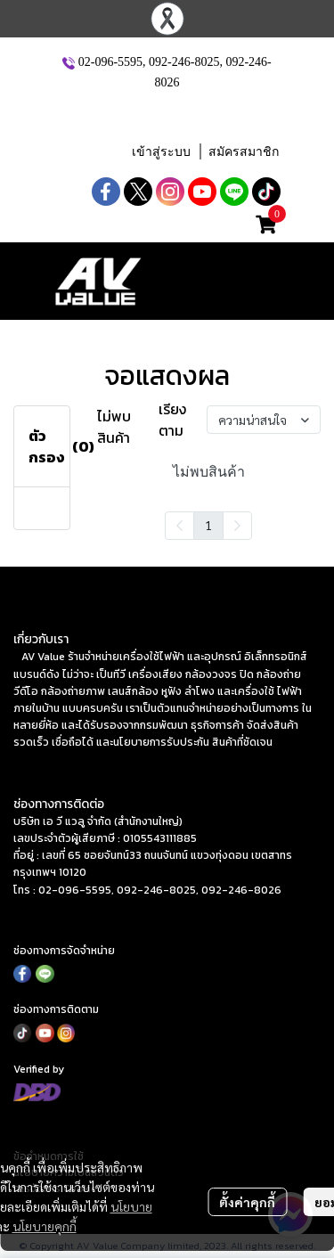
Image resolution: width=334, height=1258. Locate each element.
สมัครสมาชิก (243, 152)
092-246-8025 (184, 62)
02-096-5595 (110, 62)
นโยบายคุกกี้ (44, 1226)
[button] (169, 115)
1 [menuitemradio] (208, 525)
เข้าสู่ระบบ (161, 152)
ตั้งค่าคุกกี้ (247, 1202)
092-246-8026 (241, 890)
